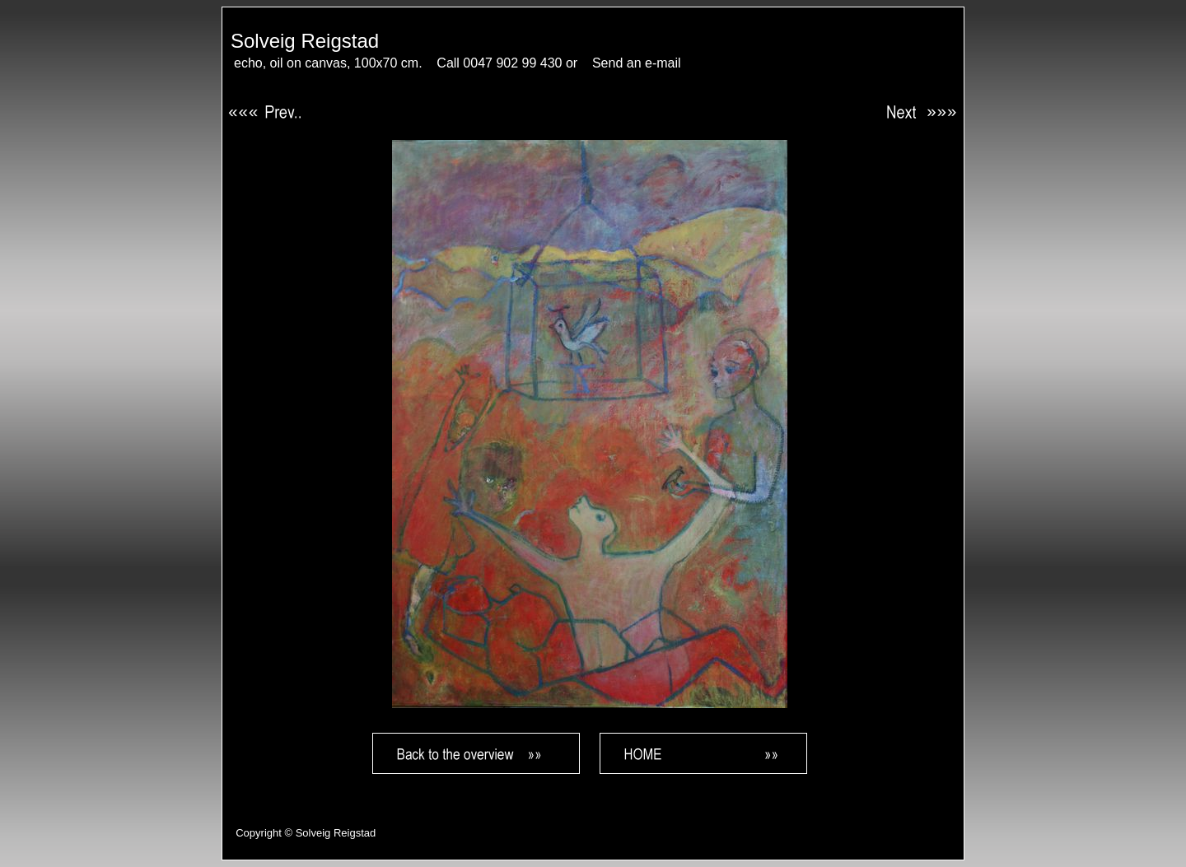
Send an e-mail (636, 63)
